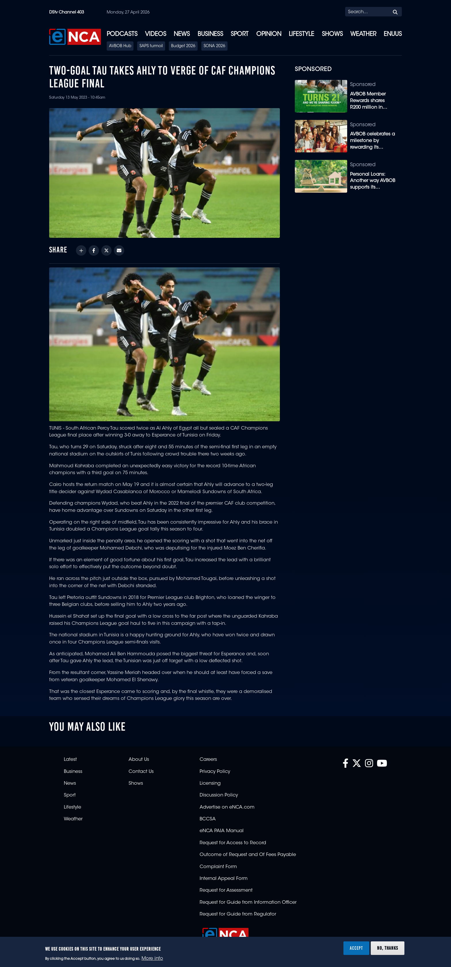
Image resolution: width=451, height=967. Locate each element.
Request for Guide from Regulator (238, 914)
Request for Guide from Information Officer (248, 902)
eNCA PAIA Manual (222, 831)
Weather (363, 34)
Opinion (268, 34)
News (182, 34)
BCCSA (208, 819)
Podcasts (122, 34)
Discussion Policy (219, 795)
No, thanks (387, 948)
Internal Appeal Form (224, 878)
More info (152, 958)
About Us (139, 759)
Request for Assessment (226, 890)
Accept (356, 948)
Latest (70, 759)
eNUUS (393, 34)
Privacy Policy (215, 771)
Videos (155, 34)
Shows (332, 34)
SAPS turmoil (151, 46)
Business (210, 34)
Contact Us (141, 771)
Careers (208, 759)
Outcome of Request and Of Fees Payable (248, 855)
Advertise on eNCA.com (227, 807)
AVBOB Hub (120, 46)
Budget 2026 (183, 46)
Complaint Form (218, 867)
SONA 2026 (214, 46)
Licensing (210, 783)
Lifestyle (301, 34)
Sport (240, 34)
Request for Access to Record (233, 843)
